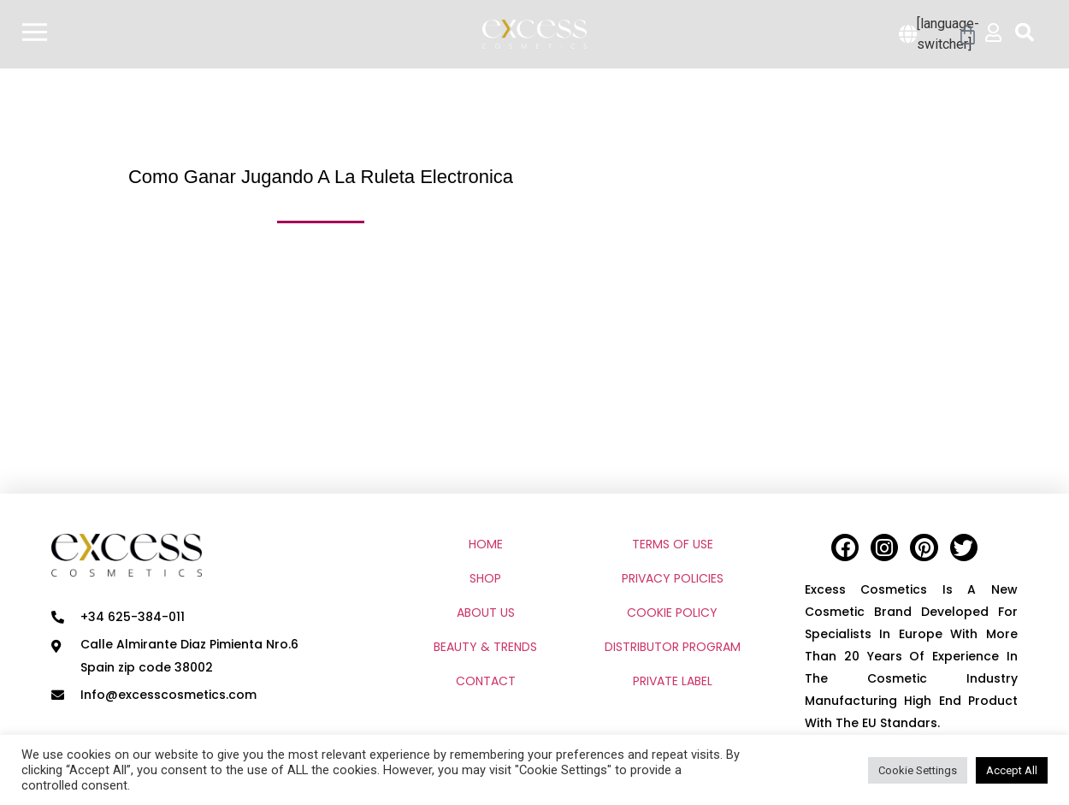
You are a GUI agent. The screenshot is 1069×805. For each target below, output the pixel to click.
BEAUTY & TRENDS (485, 646)
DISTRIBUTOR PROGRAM (673, 646)
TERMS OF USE (672, 544)
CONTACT (486, 681)
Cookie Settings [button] (917, 770)
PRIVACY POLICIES (672, 578)
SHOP (485, 578)
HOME (486, 544)
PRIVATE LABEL (672, 681)
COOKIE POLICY (672, 612)
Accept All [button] (1011, 770)
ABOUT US (486, 612)
